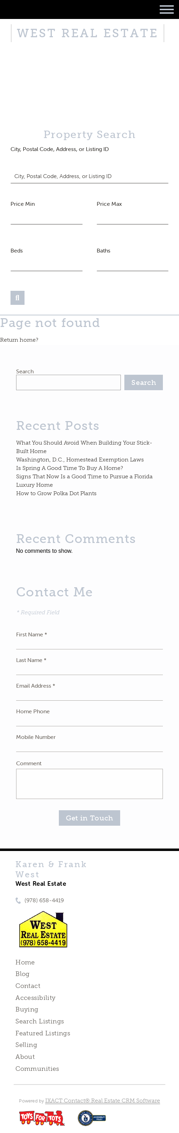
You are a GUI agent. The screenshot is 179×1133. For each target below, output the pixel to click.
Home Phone (33, 711)
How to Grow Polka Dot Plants (56, 493)
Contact (27, 986)
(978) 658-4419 (44, 900)
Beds (17, 250)
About (25, 1057)
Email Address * (35, 685)
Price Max (109, 203)
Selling (26, 1045)
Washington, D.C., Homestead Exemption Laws (80, 459)
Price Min (23, 203)
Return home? (19, 339)
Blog (22, 974)
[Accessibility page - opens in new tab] (92, 1121)
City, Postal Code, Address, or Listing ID (60, 148)
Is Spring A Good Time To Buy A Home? (69, 468)
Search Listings (39, 1021)
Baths (103, 250)
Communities (37, 1069)
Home (25, 962)
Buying (27, 1009)
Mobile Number (36, 736)
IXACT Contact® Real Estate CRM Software (102, 1100)
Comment (28, 763)
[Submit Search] (18, 298)
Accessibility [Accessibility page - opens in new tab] (35, 998)
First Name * (31, 634)
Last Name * (31, 659)
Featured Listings (42, 1033)
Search (25, 371)
